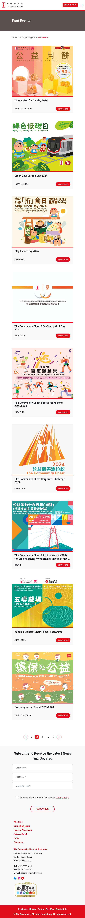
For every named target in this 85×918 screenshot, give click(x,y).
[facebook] (15, 878)
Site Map (50, 909)
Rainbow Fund (20, 834)
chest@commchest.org (31, 873)
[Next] (58, 737)
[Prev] (26, 737)
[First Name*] (42, 776)
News (16, 838)
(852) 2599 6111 (25, 866)
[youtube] (22, 878)
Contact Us (61, 909)
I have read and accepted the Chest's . (44, 797)
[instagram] (19, 878)
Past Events (43, 37)
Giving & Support (27, 37)
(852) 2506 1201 (25, 869)
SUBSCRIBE (43, 808)
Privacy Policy (37, 909)
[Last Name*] (42, 767)
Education (18, 842)
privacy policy (62, 797)
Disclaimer (23, 909)
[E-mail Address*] (42, 785)
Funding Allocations (23, 830)
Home (14, 37)
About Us (18, 822)
